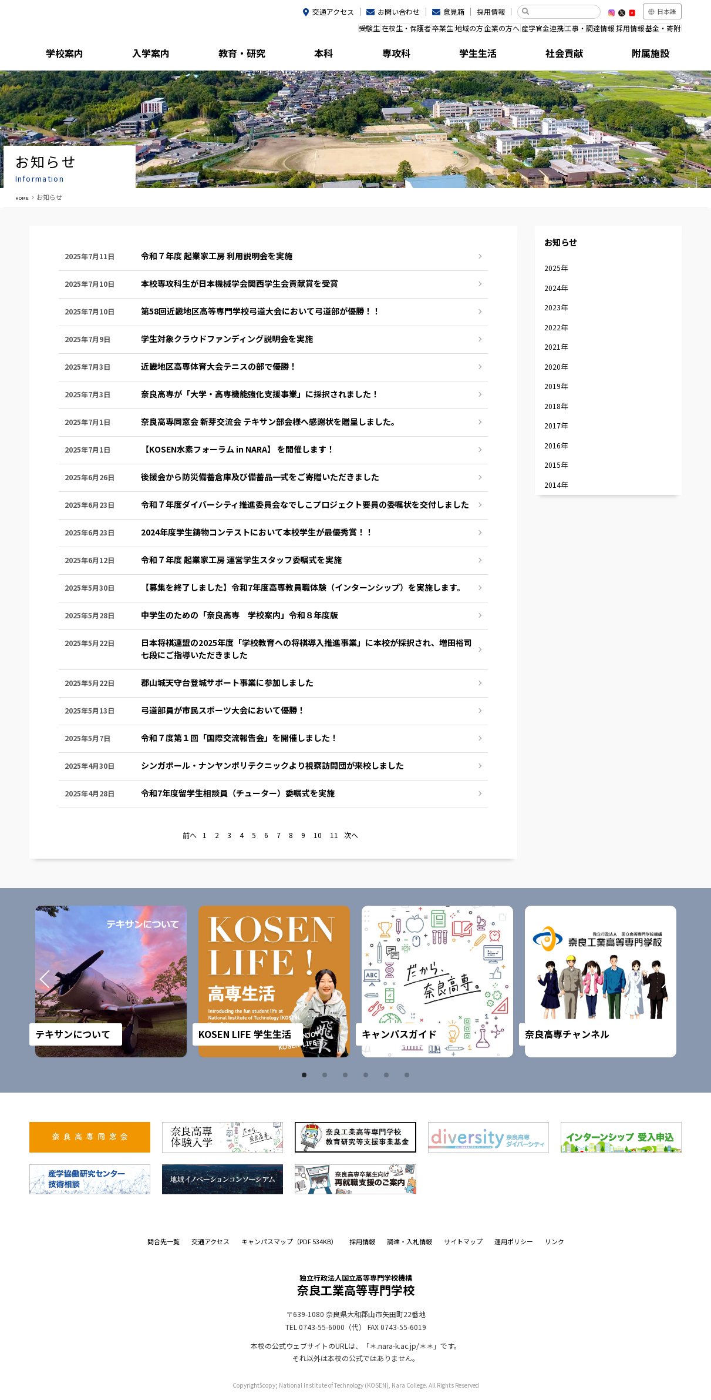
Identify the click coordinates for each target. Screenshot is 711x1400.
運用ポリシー (513, 1241)
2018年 (562, 457)
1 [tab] (306, 1075)
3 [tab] (347, 1075)
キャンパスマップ (289, 1241)
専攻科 (396, 56)
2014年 (562, 556)
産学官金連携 (504, 31)
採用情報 (491, 11)
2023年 (562, 333)
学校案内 (70, 56)
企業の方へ (453, 31)
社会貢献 (559, 56)
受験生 (277, 31)
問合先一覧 (163, 1241)
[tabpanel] (111, 981)
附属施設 (641, 56)
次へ (351, 836)
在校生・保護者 (324, 31)
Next (651, 981)
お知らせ (571, 248)
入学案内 (151, 56)
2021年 (562, 382)
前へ (190, 836)
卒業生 (372, 31)
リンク (554, 1241)
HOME (24, 197)
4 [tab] (367, 1075)
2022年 (562, 358)
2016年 (562, 507)
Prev (60, 981)
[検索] (563, 11)
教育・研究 (233, 56)
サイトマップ (463, 1241)
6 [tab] (409, 1075)
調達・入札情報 (409, 1241)
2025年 (562, 283)
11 (334, 836)
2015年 (562, 531)
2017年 (562, 482)
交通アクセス (333, 11)
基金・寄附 (657, 31)
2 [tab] (326, 1075)
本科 (314, 56)
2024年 (562, 308)
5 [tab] (388, 1075)
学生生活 (478, 56)
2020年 (562, 407)
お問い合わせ (399, 11)
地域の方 (409, 31)
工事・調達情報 (562, 31)
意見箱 (453, 11)
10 (318, 836)
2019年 (562, 432)
